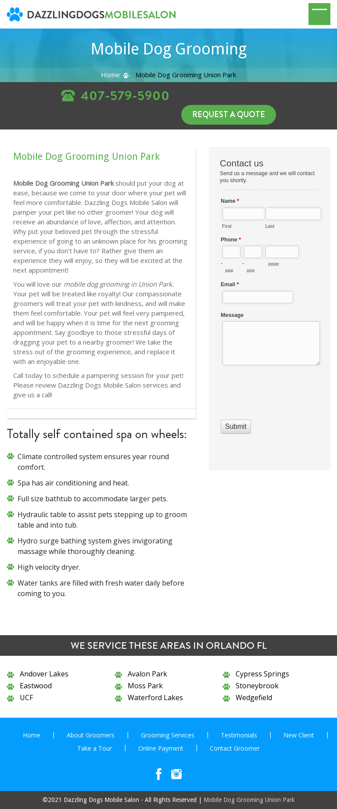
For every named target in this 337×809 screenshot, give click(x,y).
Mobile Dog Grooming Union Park (249, 799)
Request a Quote (228, 114)
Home (110, 74)
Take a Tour (94, 748)
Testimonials (239, 735)
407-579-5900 (125, 95)
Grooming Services (167, 735)
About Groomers (91, 735)
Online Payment (160, 748)
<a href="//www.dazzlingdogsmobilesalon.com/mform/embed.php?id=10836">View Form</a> (269, 307)
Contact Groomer (235, 748)
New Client (298, 735)
